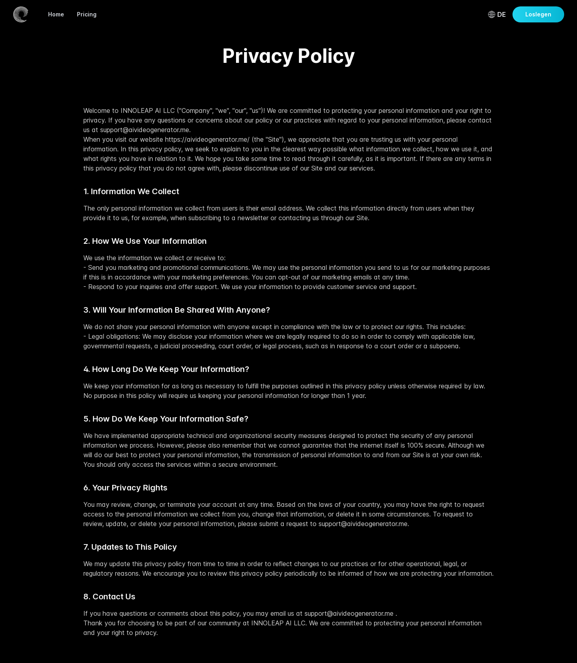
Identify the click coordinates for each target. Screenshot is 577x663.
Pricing (87, 14)
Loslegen (538, 14)
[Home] (21, 14)
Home (56, 14)
